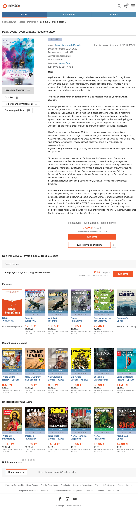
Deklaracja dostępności (94, 491)
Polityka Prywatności (49, 485)
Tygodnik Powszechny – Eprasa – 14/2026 (11, 439)
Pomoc (120, 485)
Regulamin (65, 485)
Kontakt (129, 485)
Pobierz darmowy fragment (18, 104)
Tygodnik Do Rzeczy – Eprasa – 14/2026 (10, 380)
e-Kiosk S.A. (76, 506)
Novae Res (64, 63)
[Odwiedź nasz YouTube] (75, 499)
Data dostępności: (57, 49)
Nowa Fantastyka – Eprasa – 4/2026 (79, 321)
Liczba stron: (54, 59)
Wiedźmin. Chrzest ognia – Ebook (102, 380)
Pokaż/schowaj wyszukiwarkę (119, 6)
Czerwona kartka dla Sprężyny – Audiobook (102, 321)
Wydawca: (53, 63)
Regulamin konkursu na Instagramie (67, 491)
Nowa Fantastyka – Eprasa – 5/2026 (102, 439)
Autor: (51, 45)
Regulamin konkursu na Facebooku (34, 491)
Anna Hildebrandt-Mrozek (67, 45)
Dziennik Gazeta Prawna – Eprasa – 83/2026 (125, 380)
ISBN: (51, 67)
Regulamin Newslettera (82, 485)
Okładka (9, 97)
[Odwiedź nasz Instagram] (67, 499)
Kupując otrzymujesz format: (107, 45)
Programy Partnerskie (15, 485)
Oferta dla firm (113, 491)
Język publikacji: (56, 56)
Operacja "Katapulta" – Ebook (32, 439)
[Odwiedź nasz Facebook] (60, 499)
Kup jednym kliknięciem (89, 245)
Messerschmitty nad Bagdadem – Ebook (33, 380)
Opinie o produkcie (14, 110)
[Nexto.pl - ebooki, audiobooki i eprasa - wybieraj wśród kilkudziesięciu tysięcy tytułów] (12, 6)
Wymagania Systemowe (105, 485)
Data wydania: (55, 52)
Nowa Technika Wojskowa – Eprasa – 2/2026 (79, 439)
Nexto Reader (32, 485)
